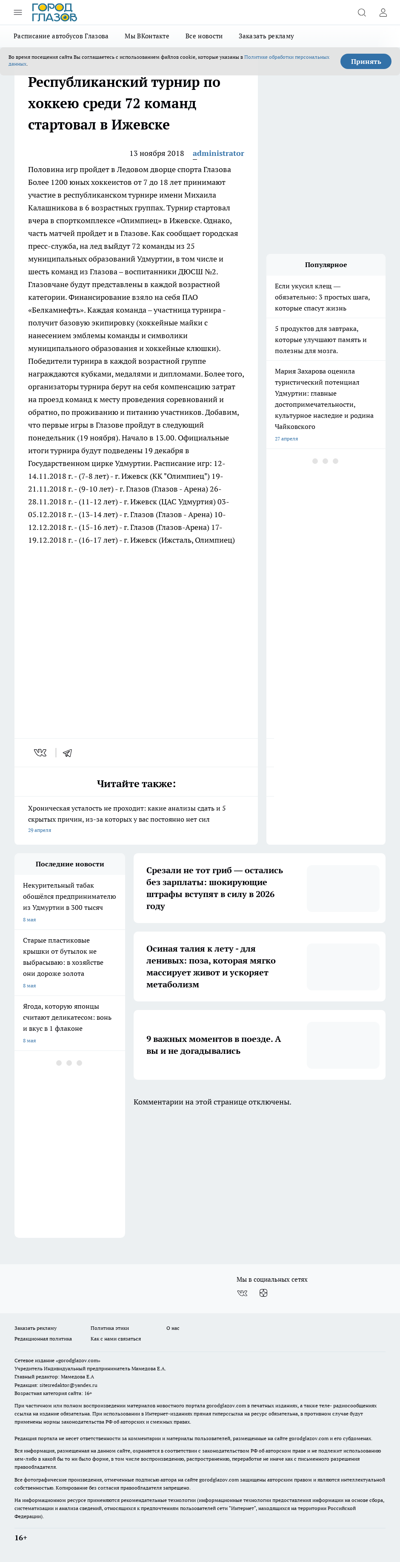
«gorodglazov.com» (78, 1360)
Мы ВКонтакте (147, 36)
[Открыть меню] (18, 12)
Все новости (204, 36)
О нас (173, 1328)
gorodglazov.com (226, 1405)
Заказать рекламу (266, 36)
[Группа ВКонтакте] (242, 1293)
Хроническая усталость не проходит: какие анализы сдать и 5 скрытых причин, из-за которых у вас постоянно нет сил (136, 820)
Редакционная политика (43, 1338)
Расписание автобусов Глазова (61, 36)
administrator (218, 153)
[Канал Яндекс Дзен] (263, 1293)
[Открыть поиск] (361, 12)
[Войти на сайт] (382, 12)
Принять (366, 61)
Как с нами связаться (116, 1338)
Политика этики (110, 1328)
